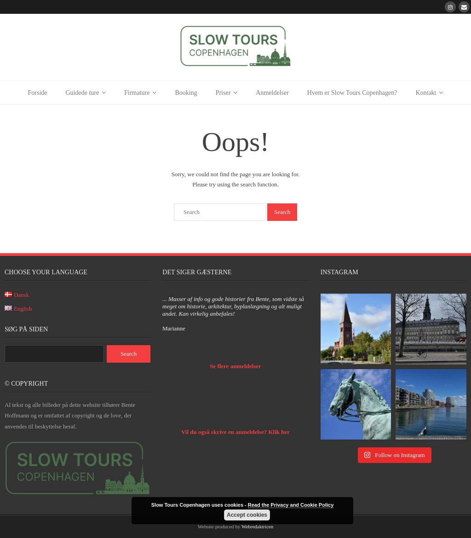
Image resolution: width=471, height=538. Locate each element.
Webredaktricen (257, 526)
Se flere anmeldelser (235, 366)
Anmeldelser (272, 92)
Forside (37, 92)
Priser (223, 92)
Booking (186, 92)
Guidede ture (82, 92)
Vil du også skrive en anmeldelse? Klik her (235, 431)
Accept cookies (247, 515)
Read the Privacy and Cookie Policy (290, 505)
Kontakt (425, 92)
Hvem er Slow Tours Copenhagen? (352, 92)
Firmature (136, 92)
